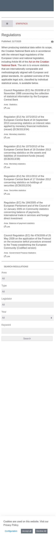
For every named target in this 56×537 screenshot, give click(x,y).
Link (8, 108)
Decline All (41, 531)
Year (3, 312)
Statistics (22, 23)
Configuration (11, 531)
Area (4, 272)
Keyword (6, 325)
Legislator (6, 298)
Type (4, 285)
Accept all (26, 531)
